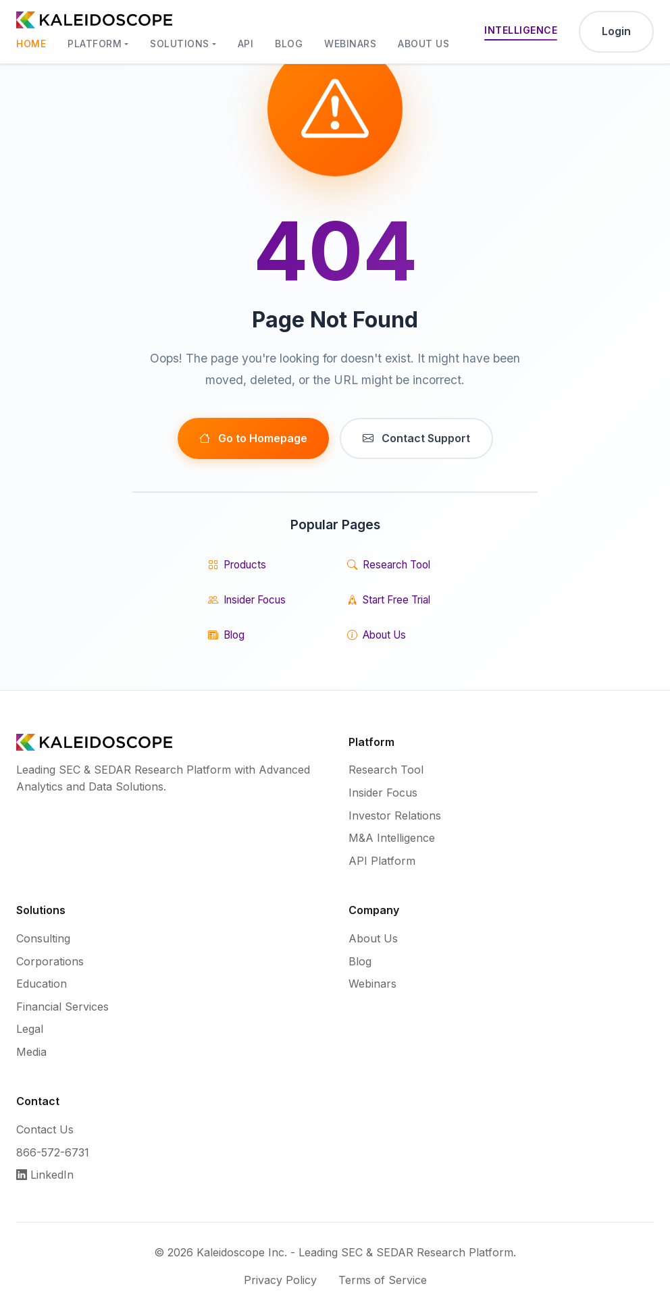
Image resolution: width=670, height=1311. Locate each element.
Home (31, 43)
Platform (95, 43)
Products (237, 565)
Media (31, 1052)
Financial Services (62, 1006)
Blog (289, 43)
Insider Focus (247, 600)
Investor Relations (395, 815)
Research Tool (388, 565)
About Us (423, 43)
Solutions (179, 43)
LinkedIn (45, 1174)
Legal (29, 1029)
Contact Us (45, 1129)
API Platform (382, 860)
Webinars (350, 43)
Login (616, 31)
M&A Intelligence (392, 838)
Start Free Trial (388, 600)
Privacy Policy (280, 1280)
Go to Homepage (253, 439)
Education (41, 983)
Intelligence (520, 30)
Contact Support (416, 439)
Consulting (43, 938)
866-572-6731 (52, 1152)
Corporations (50, 961)
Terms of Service (382, 1280)
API (246, 43)
